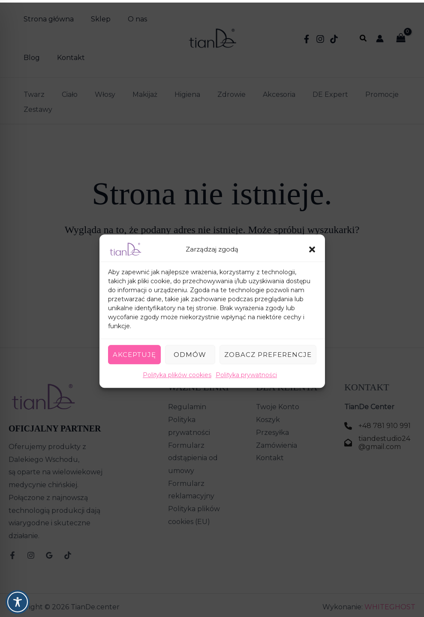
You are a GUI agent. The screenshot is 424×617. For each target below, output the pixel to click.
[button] (312, 247)
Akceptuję (134, 352)
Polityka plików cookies (177, 372)
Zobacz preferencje (268, 352)
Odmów (190, 352)
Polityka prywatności (246, 372)
